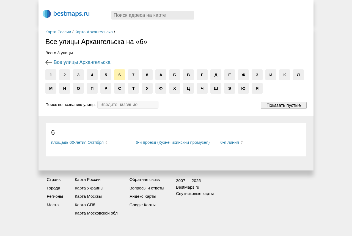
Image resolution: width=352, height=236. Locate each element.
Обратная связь (145, 179)
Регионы (55, 196)
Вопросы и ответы (147, 188)
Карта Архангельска (94, 31)
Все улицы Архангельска (82, 62)
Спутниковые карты (195, 193)
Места (53, 204)
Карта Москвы (88, 196)
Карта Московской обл (96, 213)
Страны (54, 179)
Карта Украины (89, 188)
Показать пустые (283, 105)
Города (53, 188)
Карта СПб (85, 204)
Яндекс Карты (143, 196)
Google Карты (143, 204)
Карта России (58, 31)
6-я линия (229, 142)
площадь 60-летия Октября (77, 142)
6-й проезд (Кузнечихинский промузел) (173, 142)
